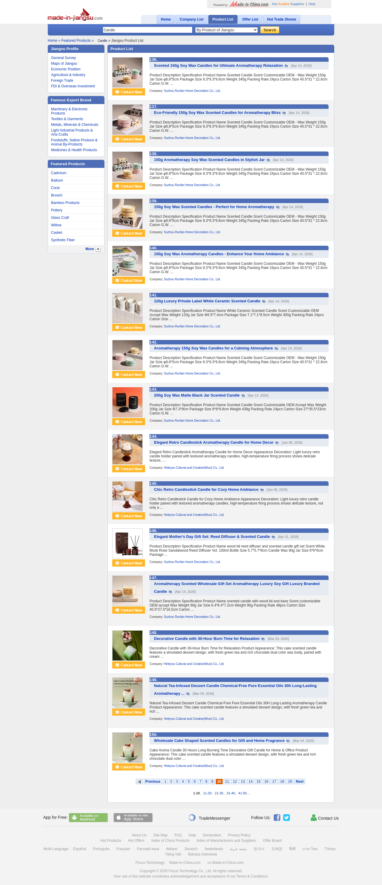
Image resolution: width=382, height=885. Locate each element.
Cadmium (58, 173)
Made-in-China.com (185, 863)
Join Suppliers (288, 4)
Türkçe (330, 849)
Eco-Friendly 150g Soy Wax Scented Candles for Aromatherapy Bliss (217, 112)
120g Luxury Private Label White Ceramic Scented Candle (207, 301)
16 (266, 781)
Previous (153, 781)
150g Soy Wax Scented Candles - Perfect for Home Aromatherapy (214, 207)
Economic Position (66, 69)
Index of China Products (170, 840)
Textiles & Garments (67, 119)
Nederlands (214, 849)
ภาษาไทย (310, 849)
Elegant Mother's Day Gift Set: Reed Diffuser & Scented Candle (212, 536)
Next (300, 781)
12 (235, 781)
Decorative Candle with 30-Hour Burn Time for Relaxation (207, 638)
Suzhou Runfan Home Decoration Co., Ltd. (192, 90)
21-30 (219, 793)
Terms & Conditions (251, 876)
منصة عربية (238, 849)
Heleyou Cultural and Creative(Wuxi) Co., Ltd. (194, 467)
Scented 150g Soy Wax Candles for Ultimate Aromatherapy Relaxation (218, 65)
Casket (56, 232)
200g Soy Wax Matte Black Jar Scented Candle (197, 395)
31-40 (231, 793)
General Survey (63, 58)
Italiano (172, 849)
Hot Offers (136, 840)
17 (274, 781)
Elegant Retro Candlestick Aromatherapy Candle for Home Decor (213, 442)
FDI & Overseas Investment (73, 86)
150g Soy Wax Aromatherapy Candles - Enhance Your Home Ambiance (219, 254)
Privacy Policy (239, 835)
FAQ (178, 835)
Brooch (56, 195)
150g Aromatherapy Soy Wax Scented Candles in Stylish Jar (209, 159)
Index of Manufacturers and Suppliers (226, 840)
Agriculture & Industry (68, 75)
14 (250, 781)
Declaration (212, 835)
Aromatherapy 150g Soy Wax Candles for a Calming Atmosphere (213, 348)
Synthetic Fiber (63, 240)
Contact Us (325, 817)
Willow (56, 225)
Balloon (57, 180)
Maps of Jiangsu (64, 63)
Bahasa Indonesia (202, 854)
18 (282, 781)
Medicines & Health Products (74, 150)
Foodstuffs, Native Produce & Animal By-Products (74, 142)
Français (123, 849)
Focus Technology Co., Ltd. (190, 871)
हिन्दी (292, 849)
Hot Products (111, 840)
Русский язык (148, 849)
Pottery (56, 210)
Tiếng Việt (173, 854)
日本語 (277, 849)
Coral (55, 188)
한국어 (259, 849)
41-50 (242, 793)
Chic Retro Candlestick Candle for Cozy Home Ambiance (206, 489)
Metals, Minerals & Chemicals (74, 125)
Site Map (160, 835)
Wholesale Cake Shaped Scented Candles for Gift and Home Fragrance (219, 740)
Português (101, 849)
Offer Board (272, 840)
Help (312, 4)
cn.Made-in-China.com (225, 863)
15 (258, 781)
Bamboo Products (65, 203)
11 (227, 781)
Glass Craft (60, 218)
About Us (139, 835)
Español (79, 849)
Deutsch (191, 849)
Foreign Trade (62, 80)
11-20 (207, 793)
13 (243, 781)
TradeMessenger (209, 817)
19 (290, 781)
